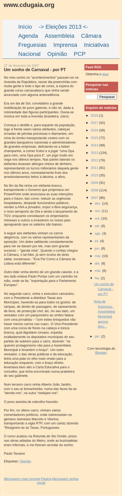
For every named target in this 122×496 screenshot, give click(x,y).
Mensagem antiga (65, 479)
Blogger (100, 353)
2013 (95, 153)
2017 (95, 123)
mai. (98, 256)
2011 (95, 168)
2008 (95, 190)
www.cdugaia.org (29, 4)
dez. (98, 203)
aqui (105, 74)
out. (98, 218)
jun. (98, 248)
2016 (95, 130)
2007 (95, 198)
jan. (98, 336)
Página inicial (44, 481)
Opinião (25, 461)
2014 (95, 145)
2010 (95, 175)
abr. (98, 263)
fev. (98, 278)
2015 (95, 138)
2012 (95, 160)
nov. (98, 211)
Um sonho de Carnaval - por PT (35, 69)
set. (98, 226)
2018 (95, 115)
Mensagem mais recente (22, 479)
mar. (98, 271)
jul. (97, 241)
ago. (98, 233)
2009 (95, 183)
